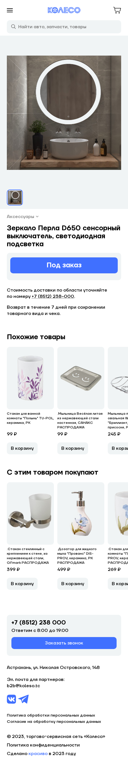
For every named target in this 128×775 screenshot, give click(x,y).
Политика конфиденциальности (43, 745)
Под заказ (64, 265)
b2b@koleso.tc (23, 686)
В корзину (22, 448)
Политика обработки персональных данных (51, 715)
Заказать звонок (64, 643)
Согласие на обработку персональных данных (54, 721)
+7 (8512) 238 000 (38, 622)
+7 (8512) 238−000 (53, 296)
